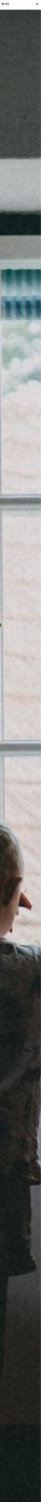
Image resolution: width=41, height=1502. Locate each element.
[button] (37, 4)
